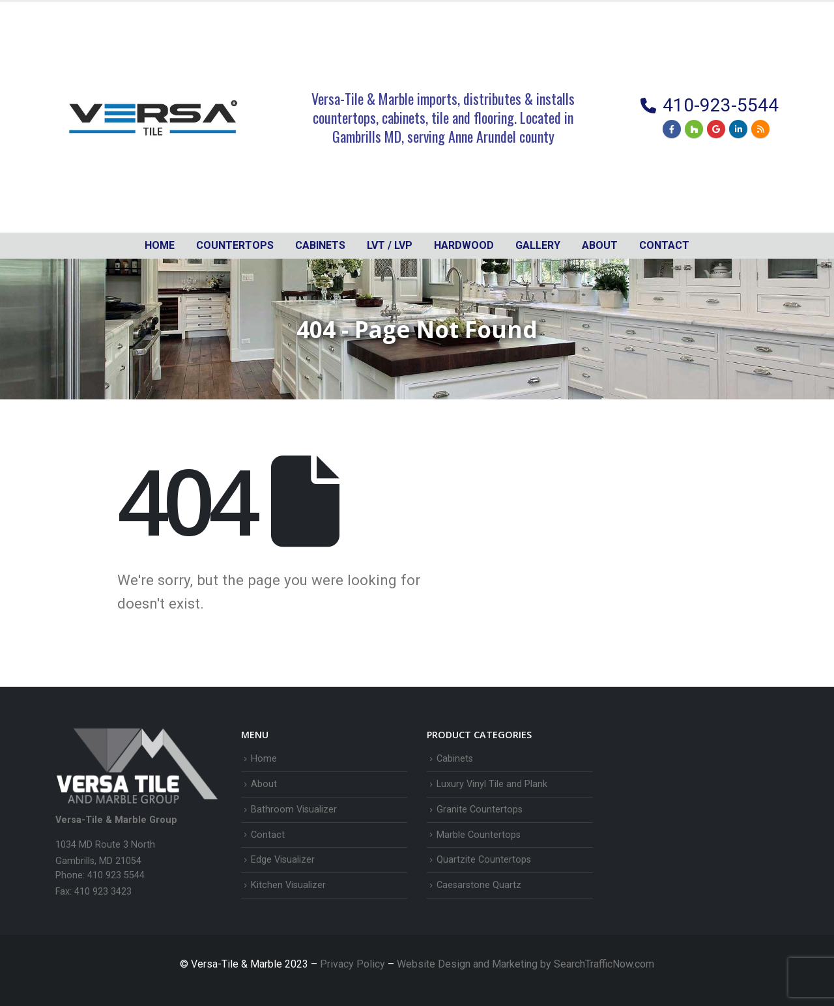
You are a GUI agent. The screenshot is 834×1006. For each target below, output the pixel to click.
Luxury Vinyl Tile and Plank (492, 784)
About (600, 245)
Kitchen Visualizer (288, 885)
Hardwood (464, 245)
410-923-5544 (721, 105)
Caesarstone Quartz (479, 885)
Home (160, 245)
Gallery (537, 245)
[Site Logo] (153, 117)
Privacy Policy (354, 964)
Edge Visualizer (283, 859)
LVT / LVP (389, 245)
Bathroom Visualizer (294, 809)
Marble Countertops (479, 835)
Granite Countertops (480, 809)
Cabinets (455, 758)
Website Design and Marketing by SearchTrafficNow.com (525, 964)
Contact (664, 245)
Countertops (235, 245)
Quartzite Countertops (484, 859)
